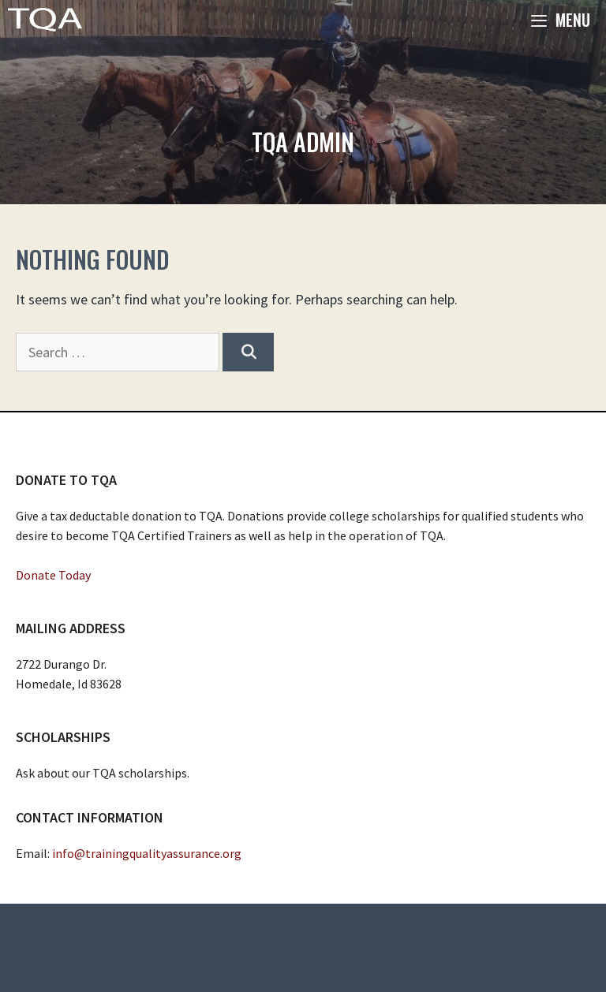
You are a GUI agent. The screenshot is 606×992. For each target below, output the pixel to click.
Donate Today (53, 575)
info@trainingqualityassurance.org (146, 853)
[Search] (248, 352)
